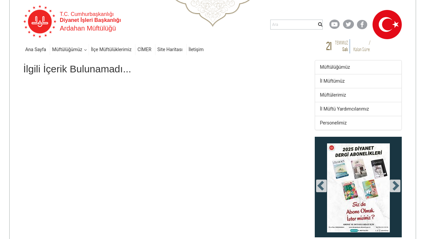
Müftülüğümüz (67, 49)
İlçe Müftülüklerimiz (111, 49)
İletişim (196, 49)
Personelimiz (333, 122)
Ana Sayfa (35, 49)
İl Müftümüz (332, 81)
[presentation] (321, 186)
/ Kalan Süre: (361, 46)
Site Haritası (170, 49)
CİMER (144, 49)
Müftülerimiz (333, 95)
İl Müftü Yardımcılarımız (344, 109)
